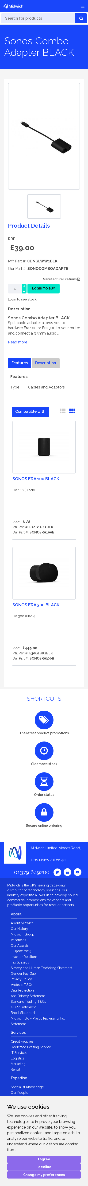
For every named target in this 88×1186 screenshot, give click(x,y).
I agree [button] (44, 1159)
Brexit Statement (23, 1013)
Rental (15, 1069)
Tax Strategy (20, 962)
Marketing (18, 1064)
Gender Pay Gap (23, 973)
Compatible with (30, 411)
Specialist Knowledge (27, 1087)
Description (45, 363)
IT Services (19, 1053)
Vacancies (18, 940)
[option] (44, 206)
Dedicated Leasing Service (31, 1047)
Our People (19, 1092)
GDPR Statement (23, 1007)
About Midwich (22, 923)
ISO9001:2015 (21, 951)
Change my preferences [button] (44, 1175)
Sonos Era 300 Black (35, 604)
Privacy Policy (21, 979)
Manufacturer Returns (61, 279)
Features (19, 363)
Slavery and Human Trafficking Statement (41, 968)
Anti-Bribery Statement (28, 996)
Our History (19, 929)
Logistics (17, 1058)
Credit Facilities (22, 1041)
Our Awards (20, 945)
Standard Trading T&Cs (28, 1001)
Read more (17, 342)
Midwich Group (22, 934)
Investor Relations (24, 957)
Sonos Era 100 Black (35, 478)
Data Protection (22, 990)
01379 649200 (32, 872)
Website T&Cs (22, 985)
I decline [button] (44, 1167)
